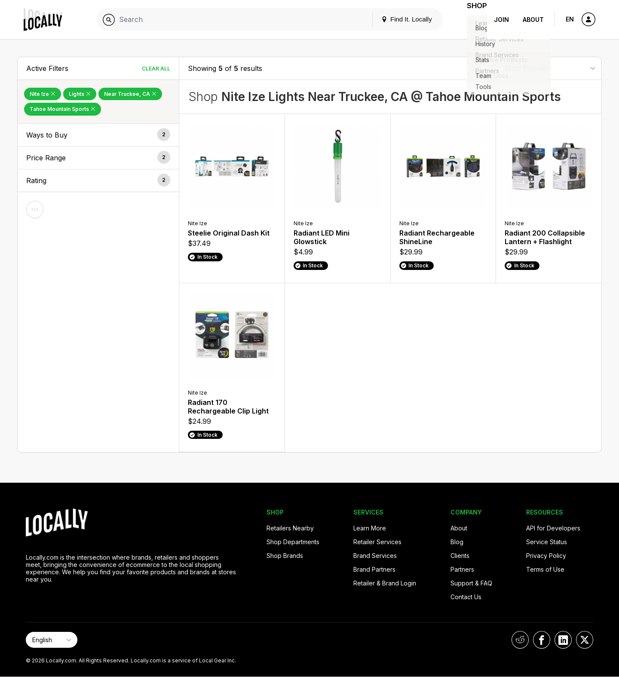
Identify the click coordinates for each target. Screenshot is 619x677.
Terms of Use (545, 569)
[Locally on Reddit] (520, 640)
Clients (459, 555)
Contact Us (465, 596)
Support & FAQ (471, 583)
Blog (456, 541)
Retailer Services (377, 541)
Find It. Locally (396, 19)
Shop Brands (285, 555)
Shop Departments (293, 541)
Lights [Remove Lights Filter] (80, 94)
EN (570, 19)
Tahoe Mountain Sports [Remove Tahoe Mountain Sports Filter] (62, 109)
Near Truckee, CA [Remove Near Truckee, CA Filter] (130, 94)
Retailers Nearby (290, 528)
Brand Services (375, 555)
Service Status (546, 541)
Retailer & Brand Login (384, 583)
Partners (462, 569)
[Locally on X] (584, 640)
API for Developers (553, 528)
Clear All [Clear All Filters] (156, 68)
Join (501, 19)
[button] (98, 135)
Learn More (369, 528)
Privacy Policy (546, 555)
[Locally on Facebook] (541, 640)
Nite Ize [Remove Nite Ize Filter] (42, 94)
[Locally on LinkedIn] (563, 640)
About (533, 19)
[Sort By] (549, 68)
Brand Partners (374, 569)
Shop (471, 19)
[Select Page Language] (51, 640)
